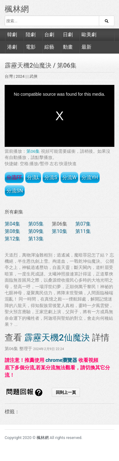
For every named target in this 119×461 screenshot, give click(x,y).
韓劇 (12, 34)
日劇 (68, 34)
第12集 (12, 239)
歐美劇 (89, 34)
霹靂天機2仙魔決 (29, 65)
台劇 (49, 34)
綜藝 (49, 47)
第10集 (59, 231)
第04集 (12, 224)
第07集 (83, 224)
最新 (86, 47)
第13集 (36, 239)
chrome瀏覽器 (61, 360)
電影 (31, 47)
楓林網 (17, 9)
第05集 (36, 224)
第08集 (12, 231)
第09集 (36, 231)
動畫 (68, 47)
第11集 (83, 231)
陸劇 (31, 34)
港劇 (12, 47)
